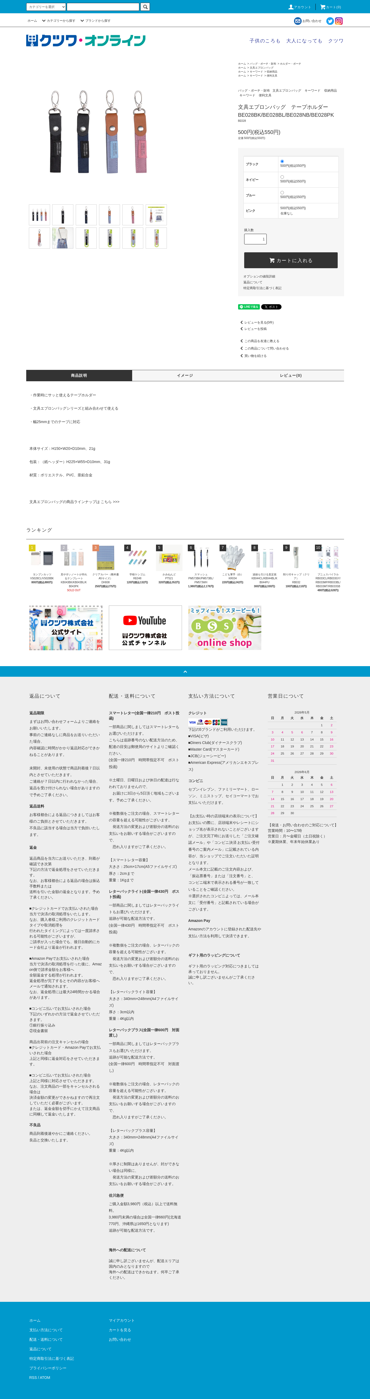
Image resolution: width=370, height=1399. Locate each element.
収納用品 (272, 71)
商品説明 (79, 375)
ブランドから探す (95, 21)
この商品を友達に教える (258, 341)
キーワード (256, 71)
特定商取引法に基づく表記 (262, 288)
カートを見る (120, 1330)
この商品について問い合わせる (263, 348)
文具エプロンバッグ (262, 67)
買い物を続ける (252, 356)
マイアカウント (122, 1320)
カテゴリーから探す (58, 21)
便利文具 (272, 75)
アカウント (299, 7)
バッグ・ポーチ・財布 (263, 63)
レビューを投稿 (252, 329)
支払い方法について (46, 1330)
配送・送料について (46, 1339)
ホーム (32, 21)
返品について (252, 282)
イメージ (185, 375)
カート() (330, 7)
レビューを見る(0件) (256, 322)
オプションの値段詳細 (259, 276)
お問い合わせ (307, 21)
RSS (33, 1377)
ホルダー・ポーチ (290, 63)
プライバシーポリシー (47, 1368)
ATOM (45, 1377)
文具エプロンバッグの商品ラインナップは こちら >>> (74, 502)
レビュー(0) (291, 375)
